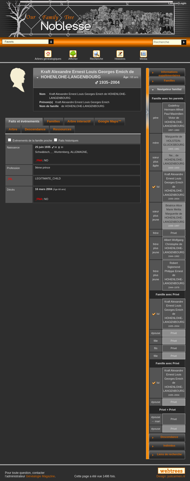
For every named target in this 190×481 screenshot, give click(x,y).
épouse (155, 333)
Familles (169, 80)
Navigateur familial (169, 89)
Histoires (120, 58)
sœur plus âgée (156, 161)
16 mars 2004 (43, 189)
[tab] (87, 78)
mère (156, 142)
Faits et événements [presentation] (24, 121)
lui (155, 186)
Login (182, 3)
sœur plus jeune (155, 215)
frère (156, 232)
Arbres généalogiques (48, 58)
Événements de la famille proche (30, 140)
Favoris (9, 41)
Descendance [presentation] (35, 129)
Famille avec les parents (167, 98)
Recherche (96, 58)
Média (143, 58)
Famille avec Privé (167, 294)
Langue (173, 3)
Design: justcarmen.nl (171, 476)
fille (156, 340)
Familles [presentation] (53, 121)
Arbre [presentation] (13, 129)
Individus (169, 445)
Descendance (169, 436)
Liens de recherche (169, 454)
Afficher (72, 58)
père (155, 117)
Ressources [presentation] (62, 129)
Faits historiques (66, 140)
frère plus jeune (155, 248)
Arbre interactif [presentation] (79, 121)
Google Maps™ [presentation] (109, 121)
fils (155, 348)
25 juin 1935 (42, 146)
